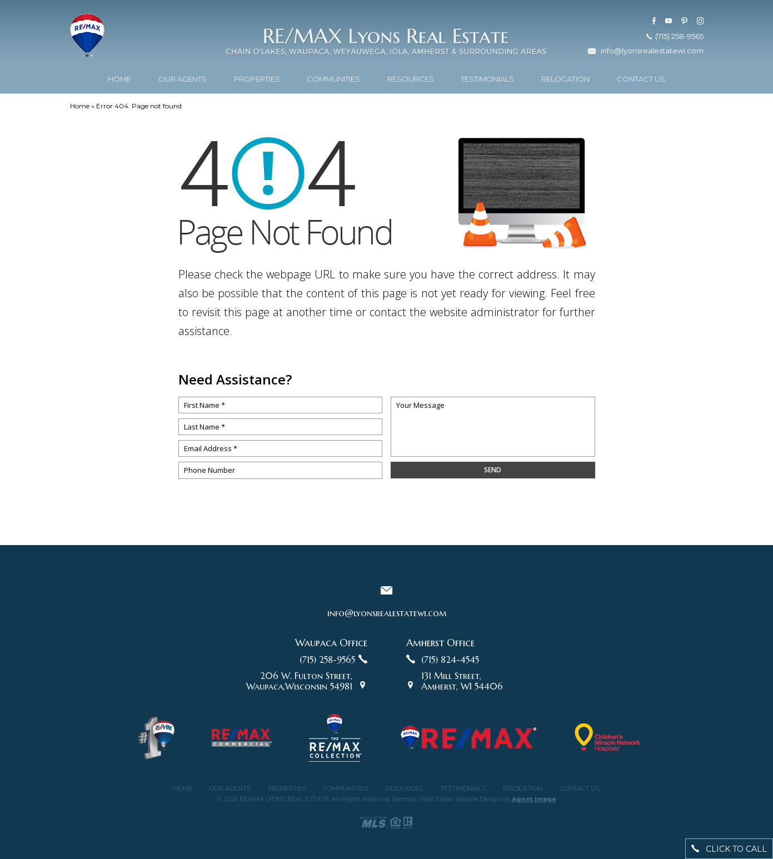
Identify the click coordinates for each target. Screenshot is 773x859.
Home (119, 77)
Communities (333, 77)
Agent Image (534, 799)
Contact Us (641, 77)
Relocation (565, 77)
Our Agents (182, 77)
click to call (729, 849)
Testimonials (487, 77)
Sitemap (404, 799)
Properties (257, 77)
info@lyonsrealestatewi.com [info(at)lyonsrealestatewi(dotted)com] (652, 49)
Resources (410, 77)
